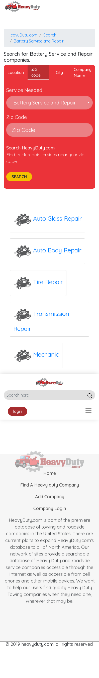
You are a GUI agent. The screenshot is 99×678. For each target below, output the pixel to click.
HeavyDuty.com (22, 34)
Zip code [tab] (36, 72)
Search (49, 34)
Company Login (49, 515)
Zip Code (16, 117)
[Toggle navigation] (87, 6)
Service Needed (24, 90)
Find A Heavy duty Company (49, 491)
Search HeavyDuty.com (30, 148)
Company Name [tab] (82, 72)
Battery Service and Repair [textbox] (43, 102)
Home (49, 479)
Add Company (49, 503)
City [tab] (59, 72)
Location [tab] (16, 72)
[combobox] (49, 102)
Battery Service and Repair (39, 40)
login (17, 411)
